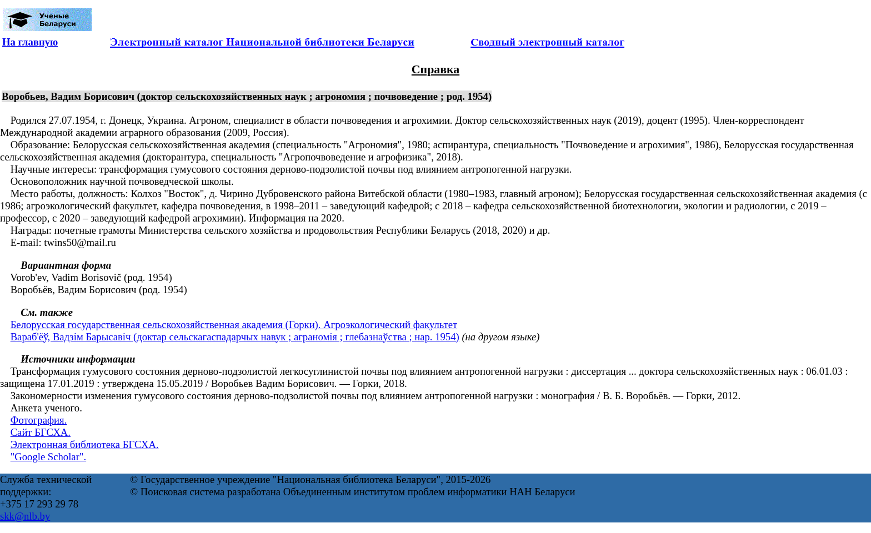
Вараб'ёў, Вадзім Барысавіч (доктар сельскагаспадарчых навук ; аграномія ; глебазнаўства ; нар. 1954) (235, 337)
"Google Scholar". (48, 456)
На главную (30, 42)
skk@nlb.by (25, 516)
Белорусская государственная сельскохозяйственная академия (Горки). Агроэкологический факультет (234, 324)
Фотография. (39, 420)
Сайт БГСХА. (41, 432)
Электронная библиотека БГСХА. (85, 444)
